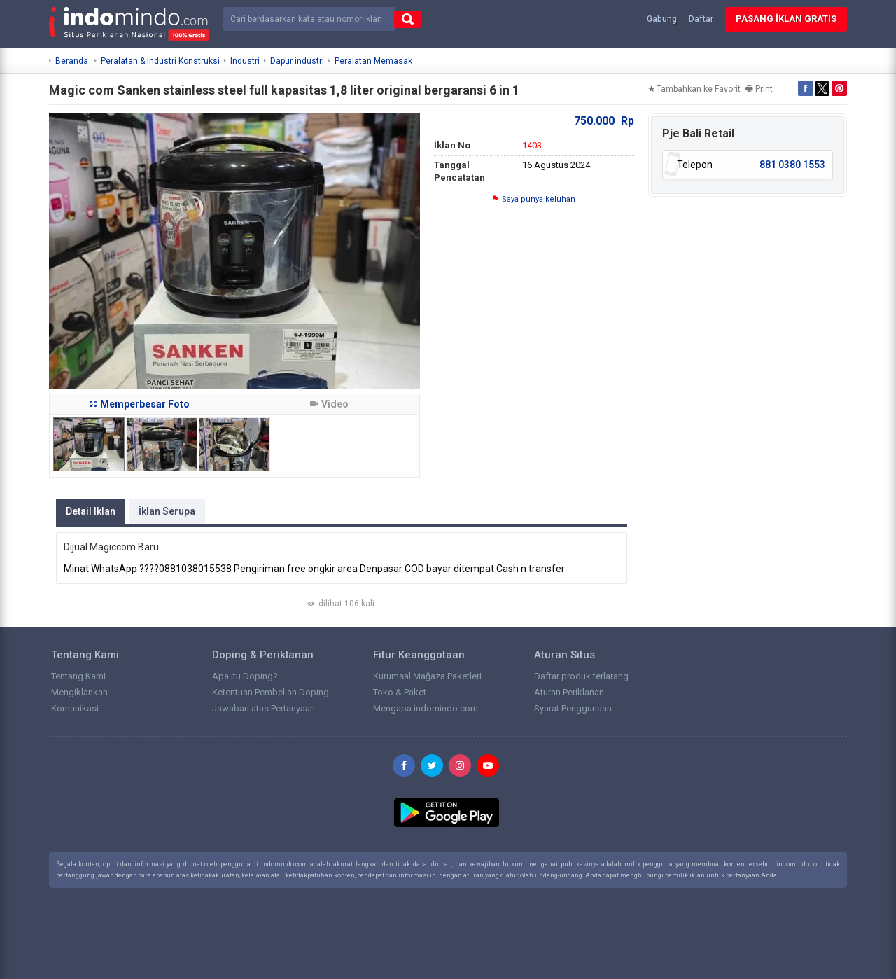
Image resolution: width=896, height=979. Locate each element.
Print (759, 89)
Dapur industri (297, 61)
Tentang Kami (78, 676)
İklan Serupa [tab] (167, 511)
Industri (245, 61)
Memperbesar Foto (140, 404)
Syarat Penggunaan (573, 708)
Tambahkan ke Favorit (694, 89)
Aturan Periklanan (569, 692)
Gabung (662, 19)
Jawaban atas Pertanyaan (263, 708)
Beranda (71, 61)
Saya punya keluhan (534, 199)
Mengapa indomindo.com (425, 708)
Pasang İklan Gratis (786, 18)
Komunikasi (75, 708)
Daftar (701, 19)
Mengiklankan (79, 692)
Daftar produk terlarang (581, 676)
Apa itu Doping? (245, 676)
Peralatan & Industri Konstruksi (160, 61)
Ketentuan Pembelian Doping (270, 692)
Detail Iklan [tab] (90, 511)
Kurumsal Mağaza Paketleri (427, 676)
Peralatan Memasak (373, 61)
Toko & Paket (399, 692)
